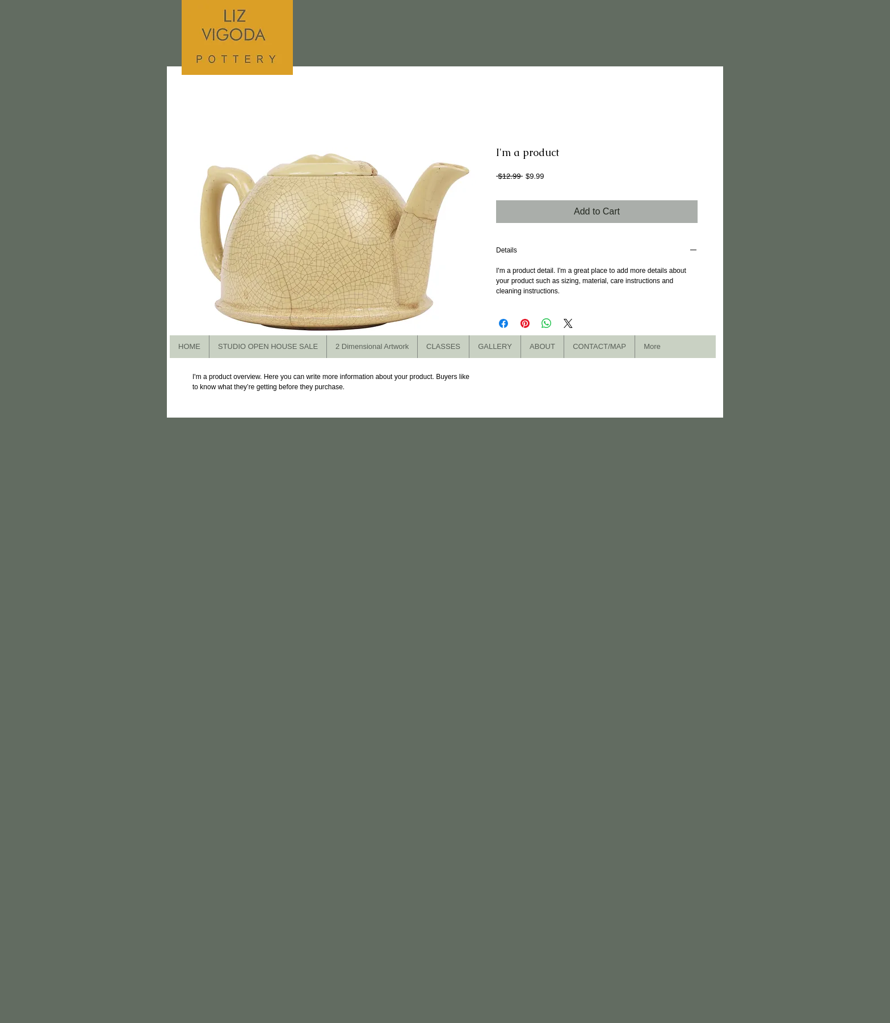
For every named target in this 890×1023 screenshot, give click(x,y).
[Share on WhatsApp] (546, 323)
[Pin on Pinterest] (525, 323)
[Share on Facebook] (503, 323)
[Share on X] (568, 323)
